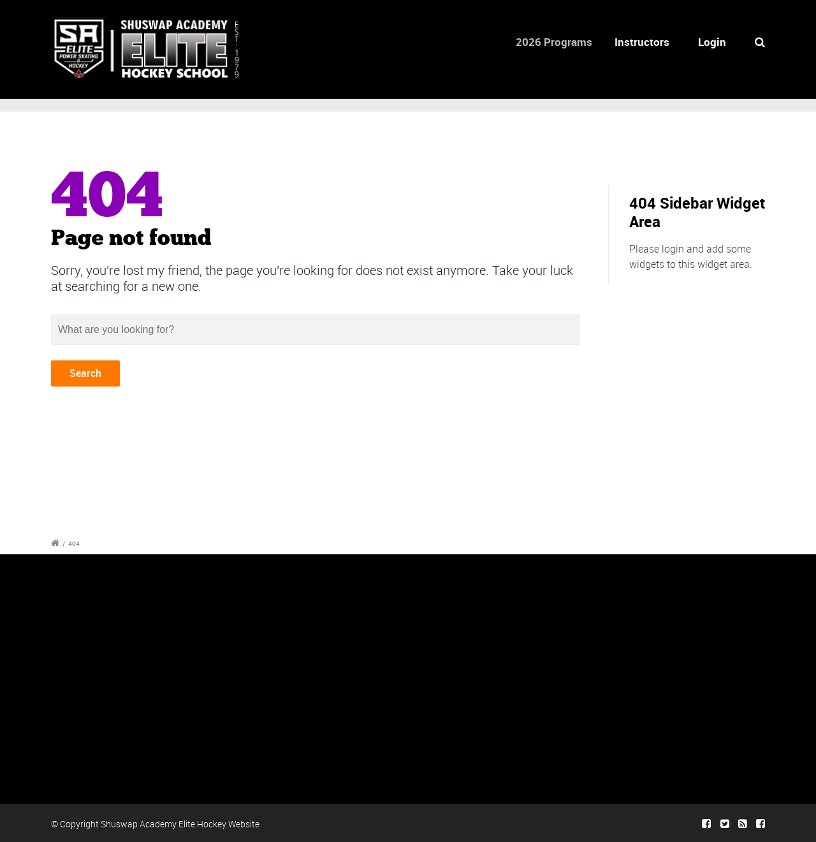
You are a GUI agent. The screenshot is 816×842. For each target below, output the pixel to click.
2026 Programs (559, 41)
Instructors (645, 41)
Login (712, 41)
